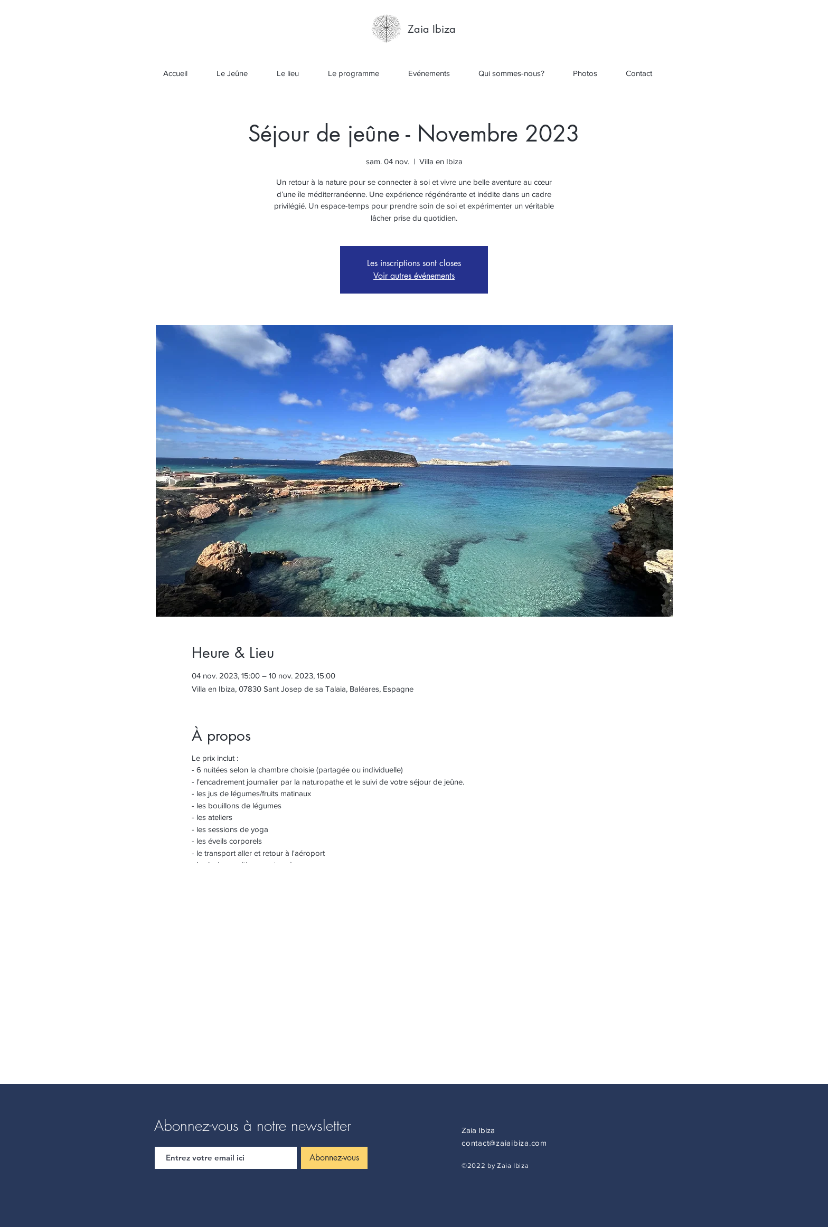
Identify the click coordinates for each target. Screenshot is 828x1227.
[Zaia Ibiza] (432, 29)
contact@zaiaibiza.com (504, 1142)
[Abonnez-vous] (334, 1158)
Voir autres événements (414, 275)
